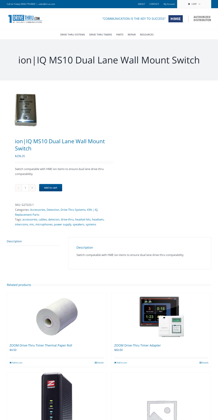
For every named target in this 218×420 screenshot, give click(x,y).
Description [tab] (14, 241)
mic (31, 224)
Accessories (37, 210)
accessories (29, 219)
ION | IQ (92, 210)
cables (43, 219)
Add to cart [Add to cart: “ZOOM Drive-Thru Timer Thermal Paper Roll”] (17, 362)
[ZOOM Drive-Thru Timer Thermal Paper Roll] (56, 316)
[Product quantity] (25, 187)
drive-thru (67, 219)
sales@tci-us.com (46, 4)
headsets (98, 219)
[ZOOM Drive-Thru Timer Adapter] (161, 316)
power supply (62, 224)
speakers (78, 224)
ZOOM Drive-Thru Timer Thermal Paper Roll (41, 345)
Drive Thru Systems (73, 210)
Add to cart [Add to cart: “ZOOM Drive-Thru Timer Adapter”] (122, 362)
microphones (44, 224)
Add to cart (50, 187)
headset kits (83, 219)
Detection (53, 210)
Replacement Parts (27, 215)
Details (100, 362)
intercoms (21, 224)
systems (91, 224)
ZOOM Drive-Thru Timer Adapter (137, 345)
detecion (53, 219)
